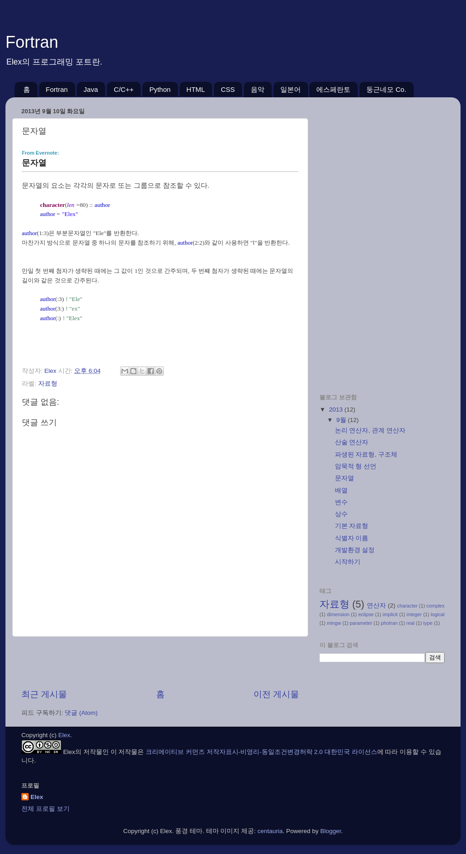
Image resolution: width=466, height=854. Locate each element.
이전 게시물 (276, 694)
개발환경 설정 (355, 550)
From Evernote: (40, 153)
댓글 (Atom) (81, 712)
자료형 (47, 383)
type (427, 623)
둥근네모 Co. (386, 89)
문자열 (344, 478)
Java (91, 89)
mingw (334, 623)
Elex (64, 735)
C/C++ (123, 89)
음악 (257, 89)
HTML (196, 89)
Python (160, 89)
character (407, 605)
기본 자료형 (352, 525)
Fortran (31, 42)
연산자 (376, 605)
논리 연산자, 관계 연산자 (370, 430)
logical (438, 614)
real (410, 623)
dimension (338, 614)
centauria (270, 831)
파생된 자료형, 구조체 (366, 454)
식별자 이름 (352, 538)
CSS (228, 89)
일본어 (290, 89)
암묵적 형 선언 (356, 466)
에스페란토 (333, 89)
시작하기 (347, 561)
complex (435, 605)
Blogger (330, 831)
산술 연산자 (352, 442)
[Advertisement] (160, 662)
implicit (390, 614)
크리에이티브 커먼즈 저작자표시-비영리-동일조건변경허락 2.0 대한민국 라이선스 (261, 752)
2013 (336, 409)
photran (389, 623)
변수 (341, 502)
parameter (361, 623)
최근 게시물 (44, 694)
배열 (341, 490)
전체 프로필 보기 (45, 808)
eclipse (366, 614)
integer (414, 614)
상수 (341, 514)
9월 (342, 420)
